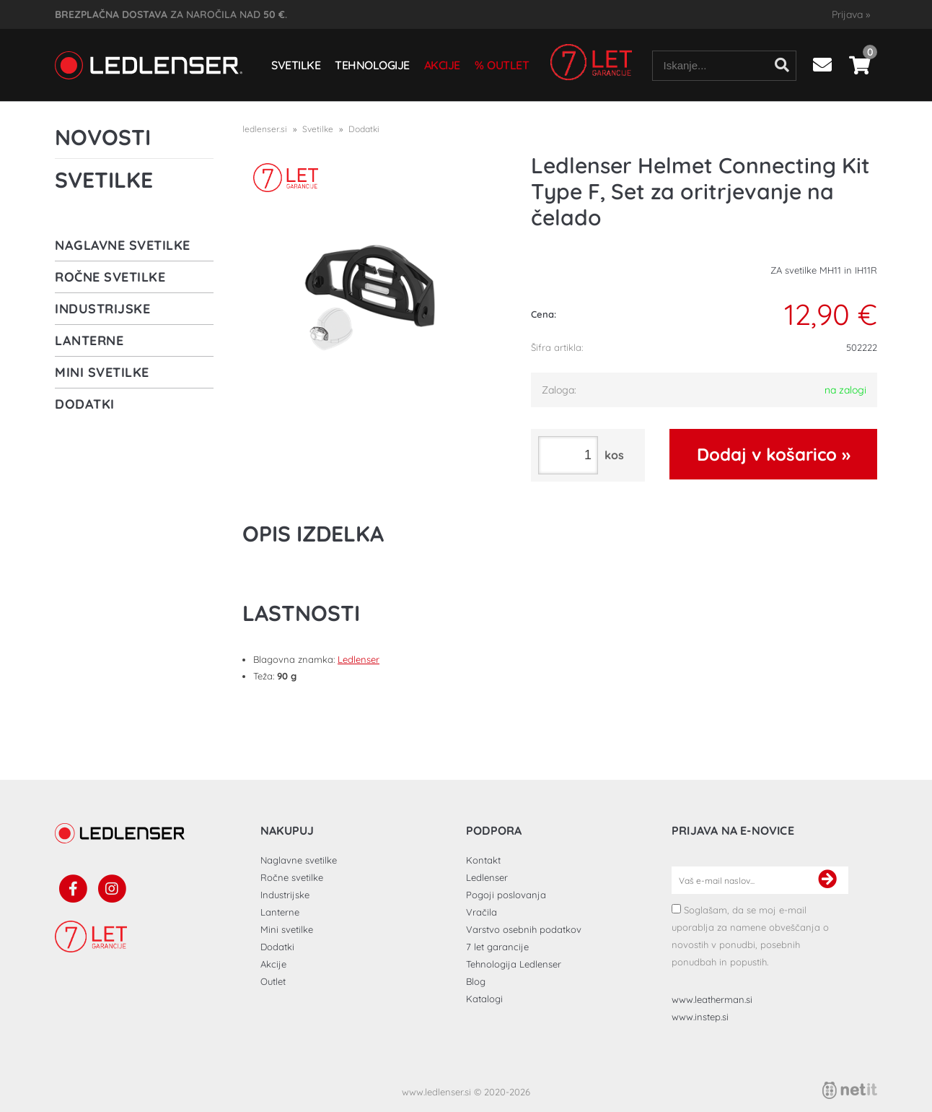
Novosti (103, 137)
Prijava (851, 14)
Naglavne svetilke (122, 245)
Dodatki (85, 404)
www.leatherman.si (712, 999)
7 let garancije (497, 946)
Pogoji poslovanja (506, 894)
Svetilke (295, 65)
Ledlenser (358, 659)
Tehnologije (372, 65)
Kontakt (483, 860)
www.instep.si (700, 1016)
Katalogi (484, 998)
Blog (475, 981)
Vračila (481, 912)
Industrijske (102, 308)
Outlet (508, 65)
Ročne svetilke (110, 277)
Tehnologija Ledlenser (513, 964)
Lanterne (89, 340)
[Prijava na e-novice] (827, 880)
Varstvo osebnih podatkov (523, 929)
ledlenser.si (264, 128)
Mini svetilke (102, 372)
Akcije (442, 65)
